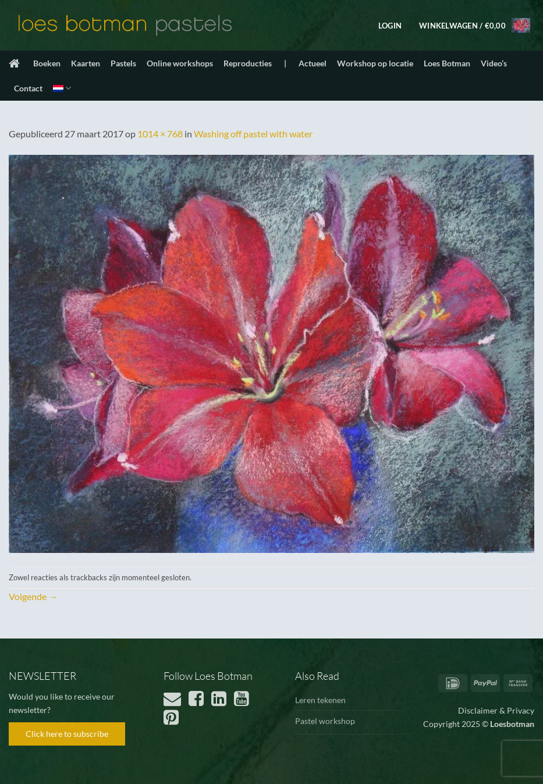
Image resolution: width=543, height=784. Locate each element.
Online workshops (180, 63)
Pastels (123, 63)
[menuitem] (62, 88)
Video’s (494, 63)
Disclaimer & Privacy (496, 710)
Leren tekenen (320, 700)
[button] (390, 25)
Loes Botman (447, 63)
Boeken (47, 63)
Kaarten (85, 63)
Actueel (312, 63)
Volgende (33, 596)
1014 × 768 (160, 133)
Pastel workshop (325, 721)
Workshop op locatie (375, 63)
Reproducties (247, 63)
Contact (28, 88)
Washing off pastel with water (253, 133)
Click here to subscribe (67, 734)
